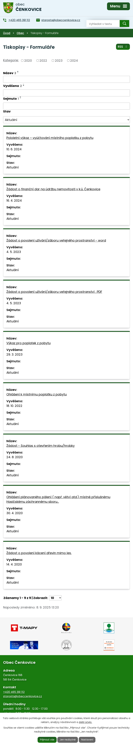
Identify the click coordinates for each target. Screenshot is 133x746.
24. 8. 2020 (14, 457)
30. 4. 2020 (14, 513)
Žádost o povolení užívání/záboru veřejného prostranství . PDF (54, 292)
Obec (20, 33)
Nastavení (88, 739)
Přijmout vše (46, 739)
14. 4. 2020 (14, 564)
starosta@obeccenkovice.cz (22, 696)
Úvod (6, 33)
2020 (28, 60)
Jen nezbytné (68, 739)
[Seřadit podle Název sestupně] (18, 72)
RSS (123, 47)
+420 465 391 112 (14, 692)
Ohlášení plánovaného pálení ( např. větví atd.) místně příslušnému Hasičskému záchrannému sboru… (58, 499)
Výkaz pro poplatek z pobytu (28, 343)
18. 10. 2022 (14, 406)
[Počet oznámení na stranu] (55, 597)
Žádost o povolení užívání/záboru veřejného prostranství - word (56, 240)
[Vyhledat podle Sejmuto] (66, 106)
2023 (59, 60)
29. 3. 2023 (14, 354)
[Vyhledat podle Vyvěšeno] (66, 92)
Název (9, 73)
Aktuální (12, 167)
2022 (43, 60)
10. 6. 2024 (14, 149)
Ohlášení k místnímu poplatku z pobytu (36, 394)
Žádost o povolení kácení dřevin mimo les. (39, 553)
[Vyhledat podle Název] (66, 79)
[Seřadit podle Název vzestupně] (18, 71)
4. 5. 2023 (13, 252)
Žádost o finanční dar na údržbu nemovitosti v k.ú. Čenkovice (53, 189)
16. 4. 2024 (14, 200)
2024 (74, 60)
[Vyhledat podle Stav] (66, 119)
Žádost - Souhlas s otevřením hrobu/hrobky (40, 445)
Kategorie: (11, 60)
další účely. (85, 722)
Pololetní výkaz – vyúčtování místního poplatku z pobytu (49, 138)
